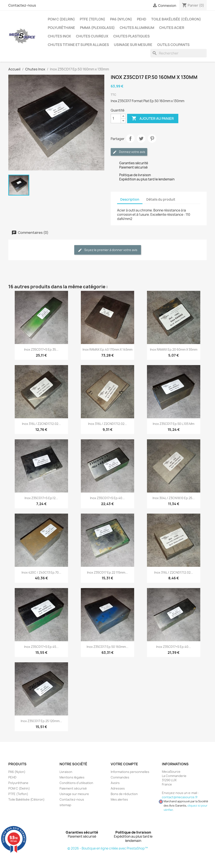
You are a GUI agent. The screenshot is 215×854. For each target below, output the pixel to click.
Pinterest (152, 138)
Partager (130, 138)
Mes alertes (119, 799)
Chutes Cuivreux (92, 36)
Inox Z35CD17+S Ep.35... (41, 349)
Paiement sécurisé (73, 788)
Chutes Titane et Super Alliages (78, 44)
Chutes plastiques (131, 36)
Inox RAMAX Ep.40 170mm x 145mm (107, 349)
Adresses (118, 788)
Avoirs (115, 783)
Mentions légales (72, 777)
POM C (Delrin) (61, 19)
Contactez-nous (22, 5)
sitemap (65, 805)
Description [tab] (129, 199)
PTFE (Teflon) (92, 19)
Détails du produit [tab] (160, 199)
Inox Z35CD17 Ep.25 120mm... (41, 721)
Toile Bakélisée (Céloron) (176, 19)
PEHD (141, 19)
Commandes (120, 777)
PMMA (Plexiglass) (97, 27)
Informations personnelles (130, 772)
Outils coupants (173, 44)
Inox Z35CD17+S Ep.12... (41, 498)
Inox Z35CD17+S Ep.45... (41, 647)
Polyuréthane (61, 27)
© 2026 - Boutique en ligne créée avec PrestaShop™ (107, 848)
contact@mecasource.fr (180, 797)
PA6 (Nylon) (121, 19)
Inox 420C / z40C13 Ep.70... (41, 572)
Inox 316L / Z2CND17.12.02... (41, 424)
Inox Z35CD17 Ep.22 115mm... (107, 572)
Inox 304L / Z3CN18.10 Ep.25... (174, 498)
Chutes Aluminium (137, 27)
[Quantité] (116, 118)
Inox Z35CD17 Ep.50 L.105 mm (173, 424)
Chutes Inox (59, 36)
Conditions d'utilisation (76, 783)
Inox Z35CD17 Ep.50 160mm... (107, 647)
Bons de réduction (124, 794)
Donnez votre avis (129, 152)
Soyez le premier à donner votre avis (107, 250)
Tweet (141, 138)
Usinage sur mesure (133, 44)
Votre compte (124, 764)
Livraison (66, 772)
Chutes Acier (171, 27)
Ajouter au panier (153, 118)
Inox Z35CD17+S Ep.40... (107, 498)
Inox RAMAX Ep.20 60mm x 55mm (173, 349)
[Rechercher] (178, 53)
